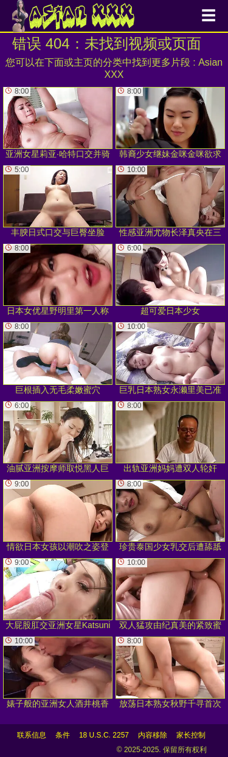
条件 (62, 735)
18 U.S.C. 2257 (104, 735)
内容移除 (152, 735)
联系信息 (31, 735)
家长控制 (191, 735)
